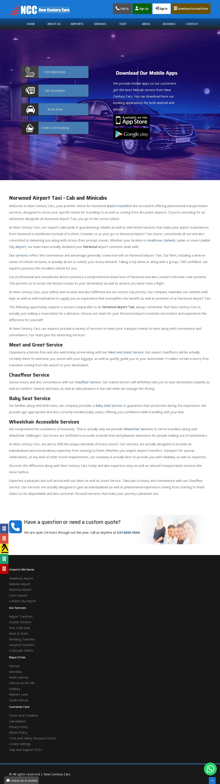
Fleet (123, 24)
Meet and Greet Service (126, 352)
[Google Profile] (4, 539)
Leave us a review (21, 780)
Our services (18, 255)
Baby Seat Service (109, 405)
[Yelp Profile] (4, 569)
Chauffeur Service (88, 382)
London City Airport (22, 601)
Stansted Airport (20, 590)
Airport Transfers (21, 616)
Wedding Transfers (22, 639)
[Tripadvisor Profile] (4, 559)
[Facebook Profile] (4, 528)
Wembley (15, 672)
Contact (192, 24)
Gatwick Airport (19, 584)
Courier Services (20, 622)
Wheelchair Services (138, 429)
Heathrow (154, 240)
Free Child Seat (19, 628)
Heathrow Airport (21, 578)
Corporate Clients (21, 650)
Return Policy (18, 732)
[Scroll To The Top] (212, 780)
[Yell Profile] (4, 549)
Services (100, 24)
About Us (54, 24)
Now (55, 109)
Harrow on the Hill (21, 683)
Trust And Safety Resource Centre (32, 738)
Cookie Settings (20, 744)
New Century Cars (57, 774)
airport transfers (119, 206)
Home (31, 24)
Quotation (55, 90)
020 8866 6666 (128, 532)
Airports (76, 24)
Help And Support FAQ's (25, 750)
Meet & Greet (18, 633)
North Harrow (18, 677)
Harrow (14, 666)
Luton (181, 240)
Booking (169, 24)
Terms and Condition (23, 715)
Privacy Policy (18, 727)
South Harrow (18, 700)
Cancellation (17, 721)
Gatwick (169, 240)
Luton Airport (18, 595)
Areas (146, 24)
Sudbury (14, 689)
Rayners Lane (18, 694)
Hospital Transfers (22, 645)
